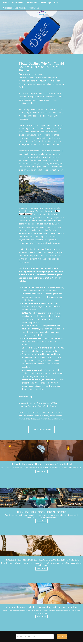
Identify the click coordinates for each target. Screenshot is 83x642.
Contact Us (34, 8)
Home (6, 2)
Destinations (31, 2)
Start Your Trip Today (41, 429)
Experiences (17, 2)
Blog (56, 2)
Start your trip (62, 636)
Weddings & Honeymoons (14, 8)
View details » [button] (41, 471)
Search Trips (45, 2)
